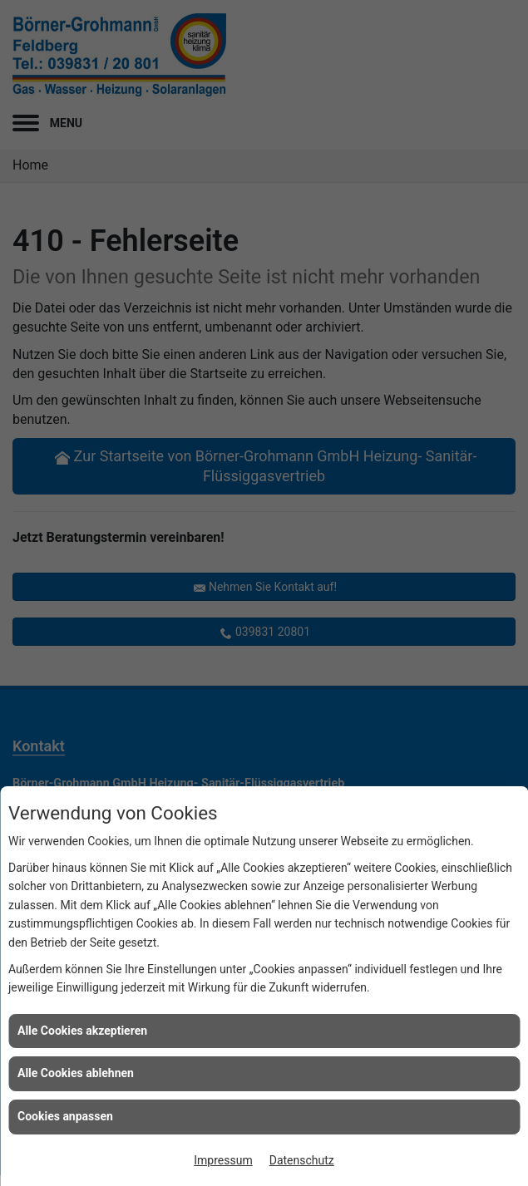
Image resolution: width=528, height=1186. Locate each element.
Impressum (223, 1160)
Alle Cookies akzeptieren (82, 1030)
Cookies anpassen (65, 1116)
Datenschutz (301, 1160)
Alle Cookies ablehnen (75, 1073)
